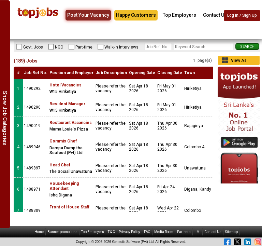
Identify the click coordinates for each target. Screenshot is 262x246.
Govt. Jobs (29, 47)
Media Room (163, 232)
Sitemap (231, 232)
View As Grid (239, 61)
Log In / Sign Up (242, 15)
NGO (55, 47)
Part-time (80, 47)
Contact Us (215, 15)
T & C (111, 232)
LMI (197, 232)
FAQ (147, 232)
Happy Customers (136, 15)
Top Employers (179, 15)
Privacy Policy (129, 232)
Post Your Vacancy (88, 15)
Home (39, 232)
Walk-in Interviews (118, 47)
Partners (184, 232)
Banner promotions (62, 232)
